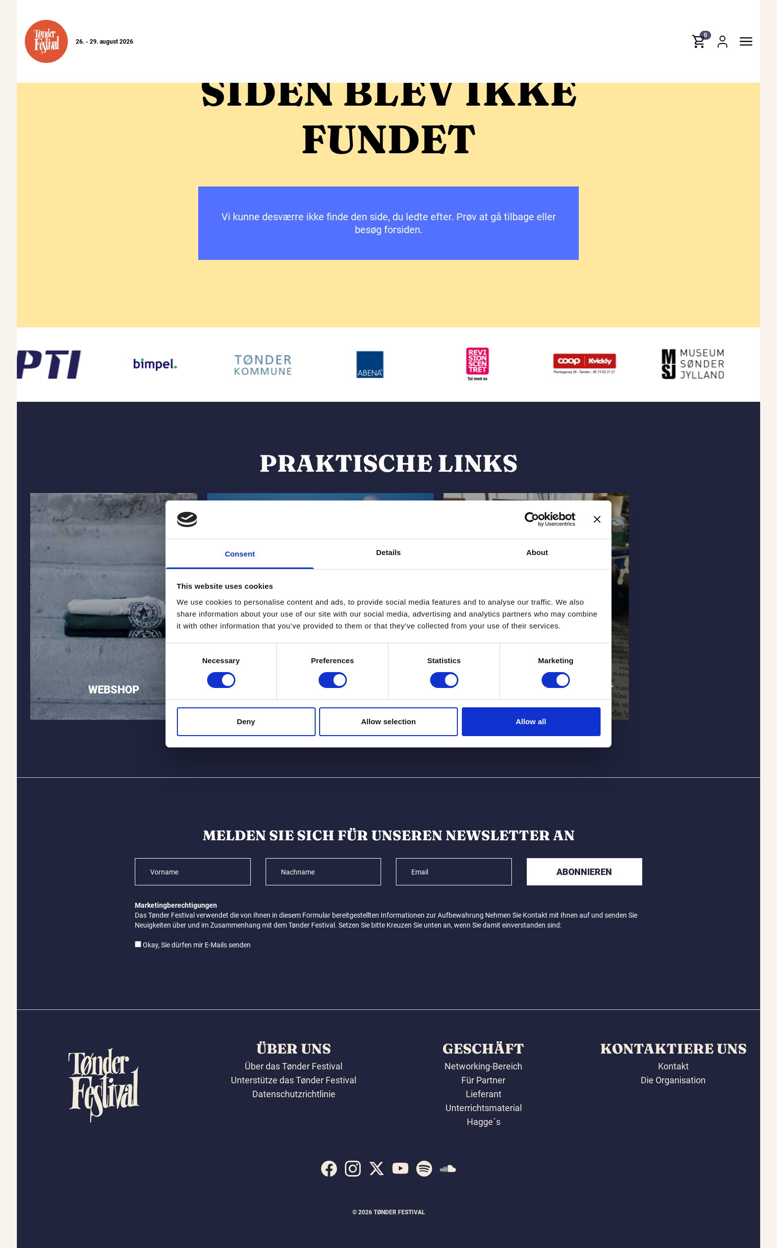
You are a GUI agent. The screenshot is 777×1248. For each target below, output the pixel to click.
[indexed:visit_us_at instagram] (353, 1169)
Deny (246, 721)
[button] (46, 41)
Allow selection (388, 721)
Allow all (531, 721)
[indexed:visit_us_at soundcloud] (448, 1169)
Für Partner (483, 1080)
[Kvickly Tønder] (594, 364)
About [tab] (537, 552)
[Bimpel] (164, 364)
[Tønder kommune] (272, 364)
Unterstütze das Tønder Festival (293, 1080)
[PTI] (56, 364)
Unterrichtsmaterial (483, 1108)
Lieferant (483, 1094)
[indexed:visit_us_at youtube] (400, 1169)
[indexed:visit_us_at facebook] (329, 1169)
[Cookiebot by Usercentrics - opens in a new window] (532, 519)
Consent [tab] (240, 554)
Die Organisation (673, 1080)
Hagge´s (483, 1122)
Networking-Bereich (483, 1066)
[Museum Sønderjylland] (702, 364)
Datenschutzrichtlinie (293, 1094)
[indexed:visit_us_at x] (377, 1169)
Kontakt (673, 1066)
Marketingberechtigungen (176, 905)
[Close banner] (597, 519)
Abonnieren (584, 872)
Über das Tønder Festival (293, 1066)
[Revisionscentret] (487, 364)
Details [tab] (388, 552)
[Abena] (379, 364)
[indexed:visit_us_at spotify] (424, 1169)
